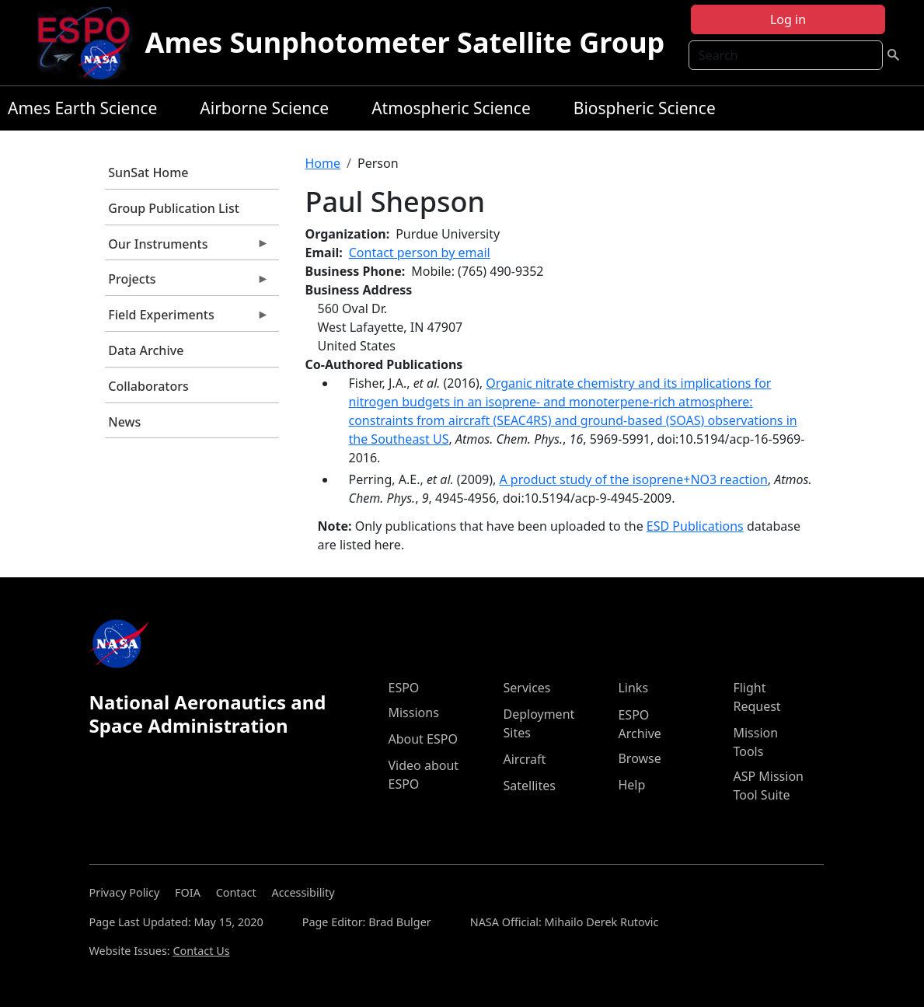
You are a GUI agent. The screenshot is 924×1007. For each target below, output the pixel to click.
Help (631, 784)
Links (633, 687)
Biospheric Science (645, 108)
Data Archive (145, 350)
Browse (639, 758)
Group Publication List (173, 208)
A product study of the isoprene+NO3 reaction (633, 479)
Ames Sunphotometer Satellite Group (405, 42)
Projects (187, 282)
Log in (788, 19)
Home (323, 163)
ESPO (403, 687)
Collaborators (148, 386)
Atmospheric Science (451, 108)
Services (526, 687)
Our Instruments (187, 247)
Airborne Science (264, 108)
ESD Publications (695, 526)
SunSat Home (148, 172)
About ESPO (422, 738)
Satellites (529, 785)
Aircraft (524, 759)
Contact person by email (419, 252)
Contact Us (201, 950)
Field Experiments (187, 318)
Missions (413, 712)
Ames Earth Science (82, 108)
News (124, 421)
